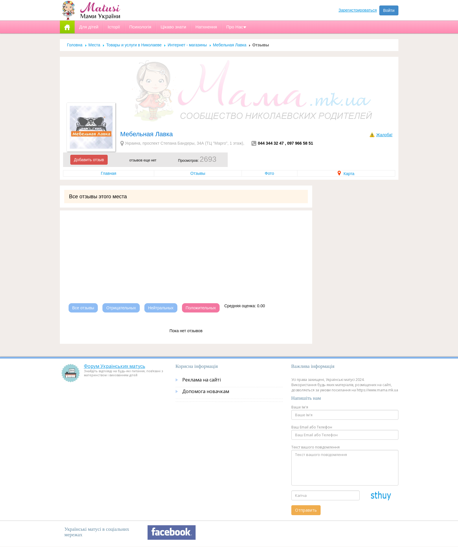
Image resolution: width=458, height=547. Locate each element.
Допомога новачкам (205, 391)
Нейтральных (161, 308)
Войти (388, 10)
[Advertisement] (186, 251)
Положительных (201, 308)
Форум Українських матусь (114, 366)
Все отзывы (83, 308)
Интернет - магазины (187, 45)
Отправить (306, 510)
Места (94, 45)
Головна (74, 45)
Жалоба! (384, 134)
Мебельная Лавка (230, 45)
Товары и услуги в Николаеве (133, 45)
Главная (108, 173)
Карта (346, 173)
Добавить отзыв (89, 159)
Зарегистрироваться (358, 10)
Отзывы (197, 173)
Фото (269, 173)
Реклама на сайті (201, 379)
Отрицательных (121, 308)
